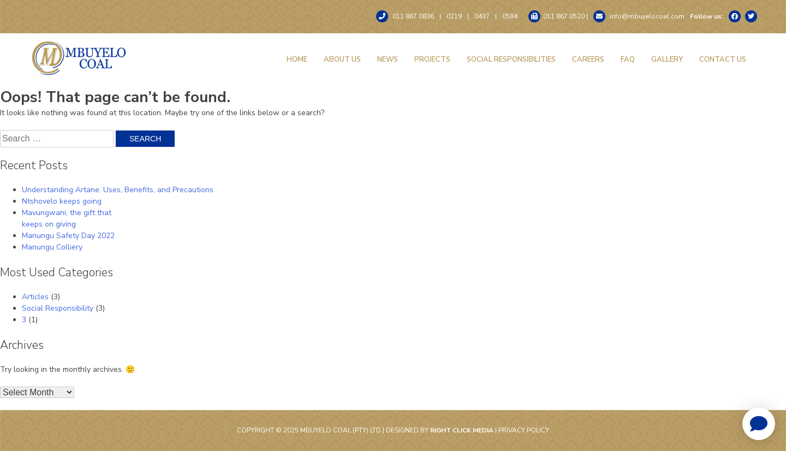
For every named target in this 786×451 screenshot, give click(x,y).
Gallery (667, 59)
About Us (342, 59)
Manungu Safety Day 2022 (68, 235)
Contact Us (722, 59)
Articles (35, 297)
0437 (482, 16)
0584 (509, 16)
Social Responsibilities (511, 59)
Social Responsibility (57, 308)
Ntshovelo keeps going (62, 201)
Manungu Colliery (52, 247)
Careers (588, 59)
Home (297, 59)
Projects (432, 59)
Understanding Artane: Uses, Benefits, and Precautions (117, 190)
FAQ (628, 59)
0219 (454, 16)
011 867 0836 (405, 16)
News (387, 59)
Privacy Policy (523, 430)
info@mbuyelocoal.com (638, 16)
